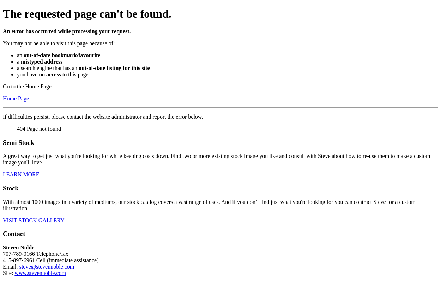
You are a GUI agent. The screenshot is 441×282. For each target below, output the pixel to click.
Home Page (16, 98)
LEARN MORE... (23, 174)
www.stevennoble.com (40, 273)
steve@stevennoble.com (46, 267)
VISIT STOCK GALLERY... (35, 220)
